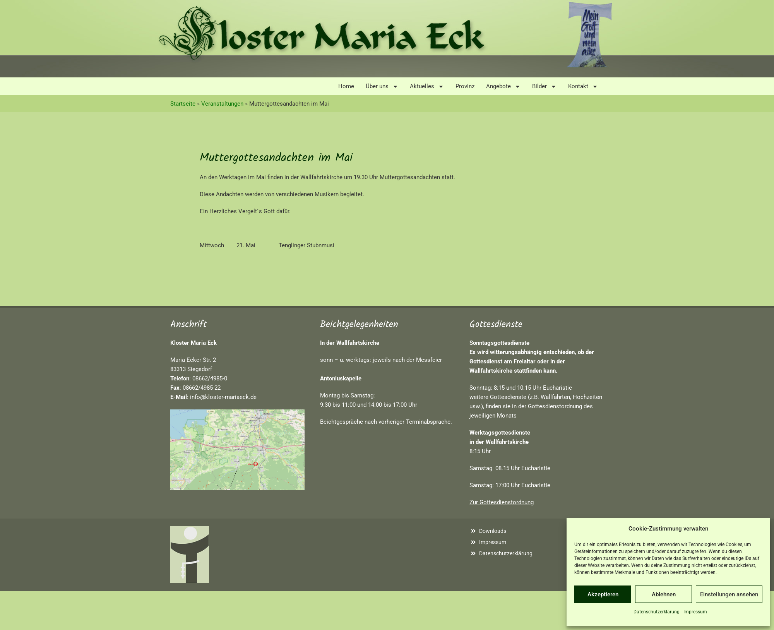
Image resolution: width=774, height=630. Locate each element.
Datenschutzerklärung (657, 612)
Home (346, 86)
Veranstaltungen (222, 103)
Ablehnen (664, 594)
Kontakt (583, 86)
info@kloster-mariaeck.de (223, 397)
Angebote (503, 86)
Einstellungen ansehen (729, 594)
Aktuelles (427, 86)
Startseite (182, 103)
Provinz (464, 86)
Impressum (695, 612)
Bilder (544, 86)
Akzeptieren (602, 594)
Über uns (382, 86)
